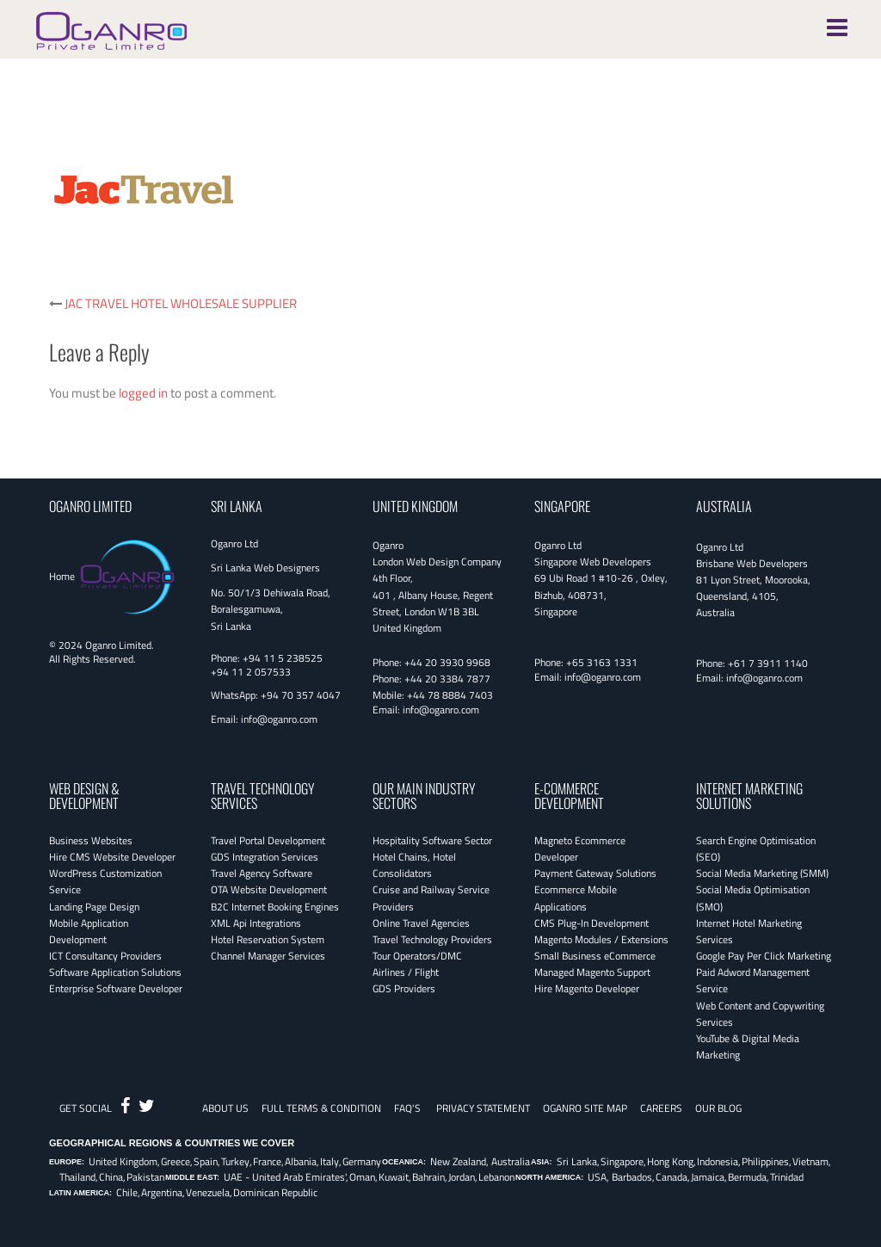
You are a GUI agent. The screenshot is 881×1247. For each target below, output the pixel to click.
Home (62, 576)
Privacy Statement (483, 1108)
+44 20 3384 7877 (447, 678)
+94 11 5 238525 (283, 658)
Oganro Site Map (585, 1108)
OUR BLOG (718, 1108)
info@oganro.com (279, 719)
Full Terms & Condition (321, 1108)
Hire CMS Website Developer (112, 857)
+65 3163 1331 (602, 662)
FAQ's (407, 1108)
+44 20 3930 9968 (447, 662)
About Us (225, 1108)
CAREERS (661, 1108)
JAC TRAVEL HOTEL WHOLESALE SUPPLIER (181, 303)
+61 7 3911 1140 (768, 663)
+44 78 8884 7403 (450, 695)
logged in (143, 393)
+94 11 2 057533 (251, 672)
